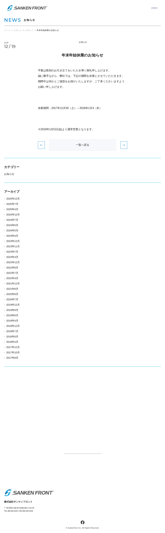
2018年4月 (12, 341)
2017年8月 (12, 357)
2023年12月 (13, 241)
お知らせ (83, 42)
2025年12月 (13, 198)
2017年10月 (13, 352)
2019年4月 (12, 320)
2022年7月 (12, 272)
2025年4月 (12, 209)
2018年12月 (13, 325)
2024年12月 (13, 214)
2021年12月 (13, 283)
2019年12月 (13, 304)
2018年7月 (12, 331)
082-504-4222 (13, 511)
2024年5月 (12, 230)
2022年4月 (12, 278)
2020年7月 (12, 299)
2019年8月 (12, 310)
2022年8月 (12, 267)
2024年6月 (12, 225)
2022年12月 (13, 262)
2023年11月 (13, 246)
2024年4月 (12, 235)
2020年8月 (12, 294)
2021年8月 (12, 288)
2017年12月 (13, 347)
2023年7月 (12, 251)
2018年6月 (12, 336)
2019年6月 (12, 315)
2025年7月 (12, 203)
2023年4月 (12, 256)
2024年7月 (12, 219)
